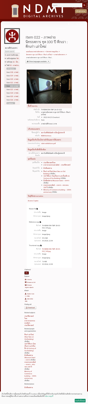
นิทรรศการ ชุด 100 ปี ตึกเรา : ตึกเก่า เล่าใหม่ (39, 54)
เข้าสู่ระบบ (80, 11)
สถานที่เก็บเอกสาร (11, 48)
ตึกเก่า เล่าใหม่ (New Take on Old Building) (29, 336)
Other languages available (39, 61)
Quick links (82, 24)
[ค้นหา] (84, 5)
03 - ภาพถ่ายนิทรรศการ (18, 65)
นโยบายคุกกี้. (49, 396)
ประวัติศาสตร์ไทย (49, 162)
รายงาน (28, 279)
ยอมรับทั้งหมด (80, 401)
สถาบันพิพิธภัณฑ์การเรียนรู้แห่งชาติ (53, 132)
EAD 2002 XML (29, 300)
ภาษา (72, 24)
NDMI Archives (46, 136)
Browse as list (30, 282)
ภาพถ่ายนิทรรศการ (59, 54)
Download (30, 308)
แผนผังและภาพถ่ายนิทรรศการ (35, 51)
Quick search (9, 51)
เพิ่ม (26, 273)
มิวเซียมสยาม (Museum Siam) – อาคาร (56, 180)
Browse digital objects (29, 286)
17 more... (11, 69)
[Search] (68, 5)
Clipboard (61, 28)
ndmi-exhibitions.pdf (48, 143)
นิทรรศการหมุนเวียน (52, 51)
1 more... (10, 103)
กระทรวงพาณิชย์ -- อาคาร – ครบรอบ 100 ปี (30, 364)
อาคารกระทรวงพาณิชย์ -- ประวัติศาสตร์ (56, 165)
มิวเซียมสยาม (47, 168)
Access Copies (33, 201)
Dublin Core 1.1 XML (29, 295)
